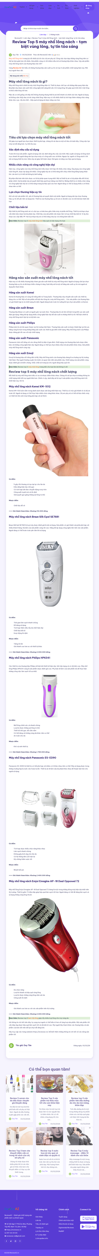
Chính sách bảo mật (66, 1220)
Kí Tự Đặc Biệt (40, 1235)
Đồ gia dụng (31, 7)
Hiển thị (25, 76)
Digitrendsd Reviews (66, 1228)
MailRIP (61, 1231)
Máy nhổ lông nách (16, 58)
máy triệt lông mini (35, 221)
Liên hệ (38, 1220)
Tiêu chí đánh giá (41, 1224)
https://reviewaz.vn (13, 1230)
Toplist (22, 7)
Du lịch (58, 7)
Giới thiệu (39, 1217)
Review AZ (17, 68)
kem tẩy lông (33, 1018)
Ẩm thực (67, 7)
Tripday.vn (39, 1228)
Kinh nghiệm (76, 7)
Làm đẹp (50, 7)
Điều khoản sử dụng (66, 1224)
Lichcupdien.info (41, 1238)
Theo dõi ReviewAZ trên (46, 55)
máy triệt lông (33, 367)
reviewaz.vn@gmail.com (15, 1236)
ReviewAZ (18, 38)
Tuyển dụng (63, 1217)
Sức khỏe (42, 7)
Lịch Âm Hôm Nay (42, 1231)
